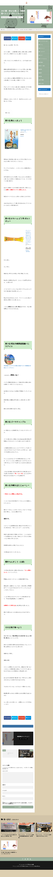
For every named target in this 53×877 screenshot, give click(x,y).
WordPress (37, 866)
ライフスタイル (10, 29)
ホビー (41, 55)
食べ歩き (20, 17)
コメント (4, 771)
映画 (41, 69)
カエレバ (25, 132)
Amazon (22, 136)
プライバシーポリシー (43, 94)
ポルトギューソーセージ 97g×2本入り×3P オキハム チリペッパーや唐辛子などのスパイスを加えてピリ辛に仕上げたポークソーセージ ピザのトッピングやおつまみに (28, 237)
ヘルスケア (42, 51)
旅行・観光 (42, 66)
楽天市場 (28, 251)
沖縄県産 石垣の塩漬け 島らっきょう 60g (26, 130)
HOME (3, 29)
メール (4, 790)
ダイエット (42, 48)
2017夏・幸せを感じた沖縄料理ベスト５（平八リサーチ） (31, 29)
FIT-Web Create (24, 866)
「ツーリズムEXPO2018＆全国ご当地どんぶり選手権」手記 (9, 835)
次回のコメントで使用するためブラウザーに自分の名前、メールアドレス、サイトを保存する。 (17, 803)
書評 (41, 73)
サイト (3, 796)
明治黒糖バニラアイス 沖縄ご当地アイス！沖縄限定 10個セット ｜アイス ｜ (17, 365)
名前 (4, 784)
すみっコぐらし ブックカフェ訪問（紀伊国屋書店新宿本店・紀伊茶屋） (26, 836)
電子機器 (42, 80)
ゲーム (41, 44)
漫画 (41, 76)
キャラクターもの (44, 41)
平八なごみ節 (31, 864)
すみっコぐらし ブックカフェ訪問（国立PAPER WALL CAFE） (43, 835)
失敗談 (41, 62)
